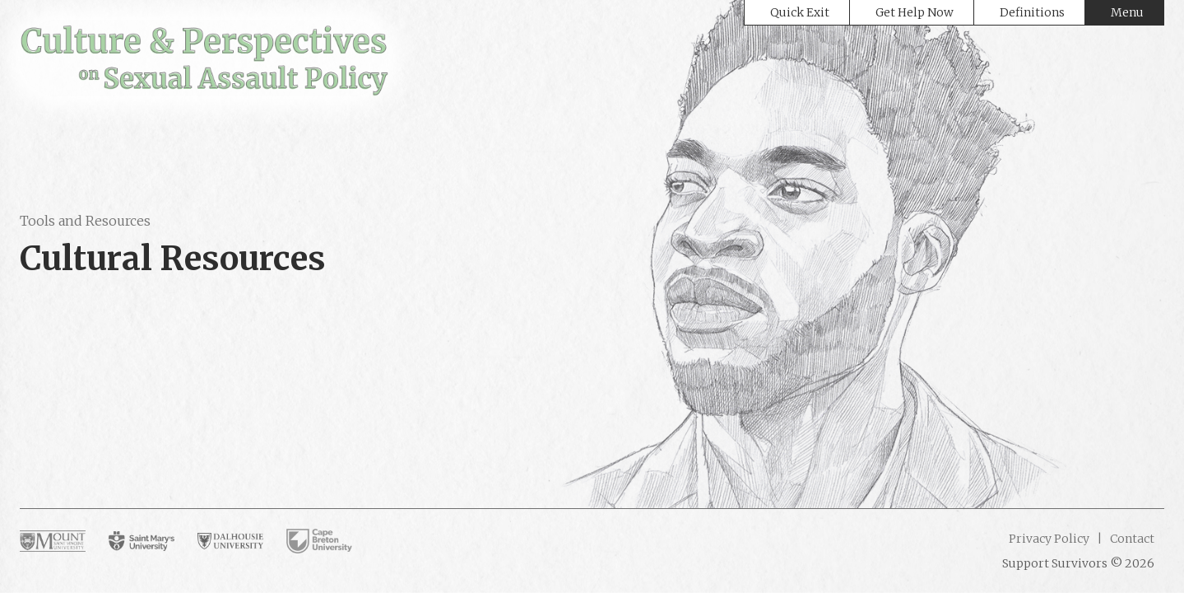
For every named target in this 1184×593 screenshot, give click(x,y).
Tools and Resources (85, 220)
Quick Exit (799, 12)
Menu (1127, 12)
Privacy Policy (1049, 538)
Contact (1130, 538)
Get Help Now (914, 12)
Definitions (1032, 12)
